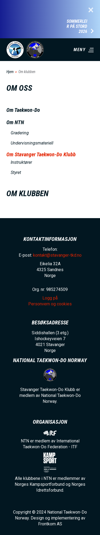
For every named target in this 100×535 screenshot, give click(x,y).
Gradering (20, 132)
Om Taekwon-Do (23, 110)
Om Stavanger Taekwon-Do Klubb (41, 154)
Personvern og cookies (50, 303)
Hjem (10, 72)
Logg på (50, 298)
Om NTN (15, 122)
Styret (16, 172)
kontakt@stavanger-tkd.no (57, 255)
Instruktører (21, 162)
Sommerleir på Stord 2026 (77, 26)
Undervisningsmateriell (32, 143)
